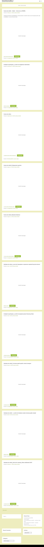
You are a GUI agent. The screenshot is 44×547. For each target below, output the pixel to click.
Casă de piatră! (26, 519)
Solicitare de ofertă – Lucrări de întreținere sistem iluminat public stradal (20, 413)
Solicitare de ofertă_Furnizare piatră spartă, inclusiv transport (17, 363)
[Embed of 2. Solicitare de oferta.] (22, 384)
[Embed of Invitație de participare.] (22, 85)
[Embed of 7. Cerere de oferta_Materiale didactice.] (22, 235)
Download (17, 56)
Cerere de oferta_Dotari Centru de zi (8, 56)
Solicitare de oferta (6, 454)
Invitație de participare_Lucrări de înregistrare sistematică (16, 64)
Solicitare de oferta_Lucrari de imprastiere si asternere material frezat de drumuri (22, 264)
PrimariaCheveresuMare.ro (7, 0)
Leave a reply (15, 58)
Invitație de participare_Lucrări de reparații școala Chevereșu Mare (19, 314)
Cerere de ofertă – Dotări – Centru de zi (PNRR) (14, 11)
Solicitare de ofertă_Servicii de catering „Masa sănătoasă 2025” (18, 462)
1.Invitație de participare (7, 355)
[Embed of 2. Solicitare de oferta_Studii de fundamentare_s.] (22, 135)
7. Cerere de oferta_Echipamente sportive (9, 206)
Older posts (4, 510)
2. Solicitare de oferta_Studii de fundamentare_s (10, 155)
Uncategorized (9, 58)
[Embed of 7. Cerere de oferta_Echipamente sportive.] (22, 186)
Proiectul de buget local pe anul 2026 (30, 525)
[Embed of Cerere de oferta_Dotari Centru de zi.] (22, 36)
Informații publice (10, 158)
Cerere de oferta (7, 114)
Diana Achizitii (17, 12)
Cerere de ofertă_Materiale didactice (12, 214)
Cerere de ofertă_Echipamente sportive (12, 165)
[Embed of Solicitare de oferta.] (22, 285)
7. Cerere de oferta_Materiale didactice (9, 256)
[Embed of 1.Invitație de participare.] (22, 335)
